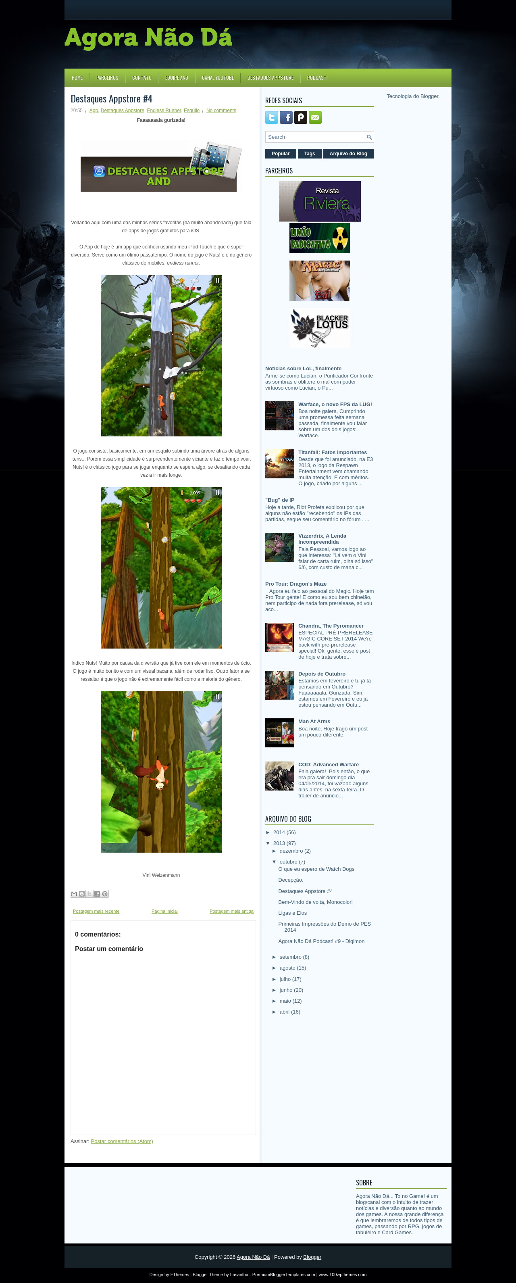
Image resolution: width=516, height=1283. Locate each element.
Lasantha (239, 1274)
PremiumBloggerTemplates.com (283, 1274)
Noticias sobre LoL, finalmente (303, 368)
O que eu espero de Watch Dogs (316, 869)
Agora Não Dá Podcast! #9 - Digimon (321, 941)
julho (286, 979)
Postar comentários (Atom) (122, 1141)
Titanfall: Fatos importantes (332, 452)
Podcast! (317, 77)
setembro (291, 957)
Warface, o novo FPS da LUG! (335, 404)
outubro (289, 862)
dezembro (292, 851)
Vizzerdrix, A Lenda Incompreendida (322, 539)
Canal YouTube (218, 77)
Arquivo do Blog (348, 153)
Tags (309, 153)
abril (285, 1012)
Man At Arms (314, 721)
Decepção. (290, 880)
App (93, 110)
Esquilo (192, 110)
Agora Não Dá (253, 1257)
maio (286, 1001)
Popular (281, 153)
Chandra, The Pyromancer (331, 626)
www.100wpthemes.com (343, 1274)
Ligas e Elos (292, 913)
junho (287, 990)
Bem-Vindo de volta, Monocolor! (315, 902)
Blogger (429, 96)
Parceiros (107, 77)
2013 (280, 843)
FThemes (180, 1274)
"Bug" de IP (279, 500)
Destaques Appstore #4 (111, 98)
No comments (221, 110)
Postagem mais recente (96, 911)
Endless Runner (164, 110)
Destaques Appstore (270, 77)
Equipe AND (176, 77)
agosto (288, 968)
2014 (280, 832)
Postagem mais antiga (232, 911)
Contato (142, 77)
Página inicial (165, 911)
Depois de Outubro (321, 674)
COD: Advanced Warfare (328, 764)
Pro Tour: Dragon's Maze (296, 584)
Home (77, 77)
